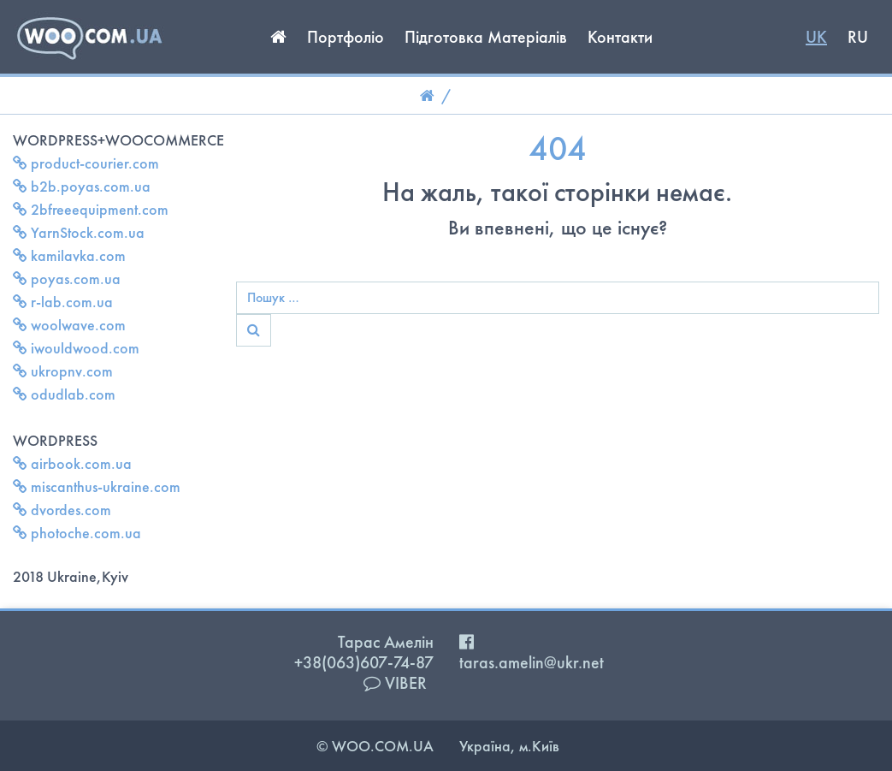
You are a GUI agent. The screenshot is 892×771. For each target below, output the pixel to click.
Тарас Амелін (386, 642)
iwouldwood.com (76, 348)
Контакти (620, 37)
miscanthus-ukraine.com (96, 486)
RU (858, 37)
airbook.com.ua (72, 463)
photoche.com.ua (77, 533)
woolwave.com (69, 325)
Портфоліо (345, 37)
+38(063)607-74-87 (364, 662)
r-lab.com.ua (63, 301)
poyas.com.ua (67, 278)
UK (816, 37)
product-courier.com (86, 163)
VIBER (395, 683)
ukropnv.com (63, 371)
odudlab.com (64, 394)
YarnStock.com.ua (79, 232)
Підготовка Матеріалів (486, 37)
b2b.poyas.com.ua (82, 186)
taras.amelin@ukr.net (531, 662)
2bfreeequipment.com (90, 209)
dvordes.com (62, 509)
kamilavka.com (69, 255)
